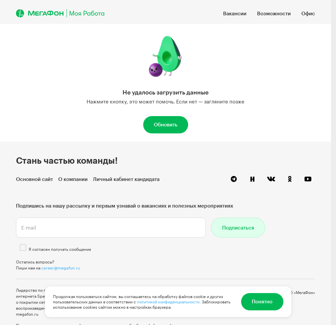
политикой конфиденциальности (168, 301)
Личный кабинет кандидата (126, 179)
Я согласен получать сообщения (60, 249)
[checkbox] (23, 247)
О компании (73, 179)
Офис (308, 13)
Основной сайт (34, 179)
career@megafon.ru (60, 267)
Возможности (274, 13)
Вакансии (234, 13)
